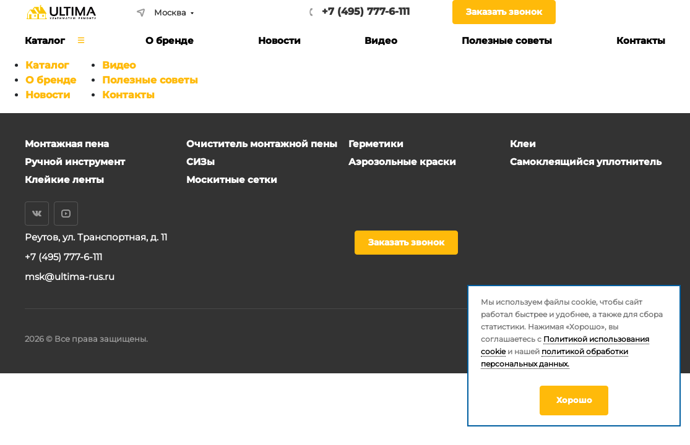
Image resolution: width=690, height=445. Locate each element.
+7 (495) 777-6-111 (366, 11)
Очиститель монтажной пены (261, 144)
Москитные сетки (231, 179)
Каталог (47, 65)
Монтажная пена (67, 144)
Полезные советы (150, 80)
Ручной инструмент (75, 161)
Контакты (128, 95)
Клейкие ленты (64, 179)
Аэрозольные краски (402, 161)
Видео (119, 65)
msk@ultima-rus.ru (69, 276)
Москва (161, 12)
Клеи (523, 144)
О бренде (50, 80)
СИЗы (200, 161)
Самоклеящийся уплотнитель (586, 161)
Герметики (375, 144)
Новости (47, 95)
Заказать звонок (504, 11)
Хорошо (574, 400)
